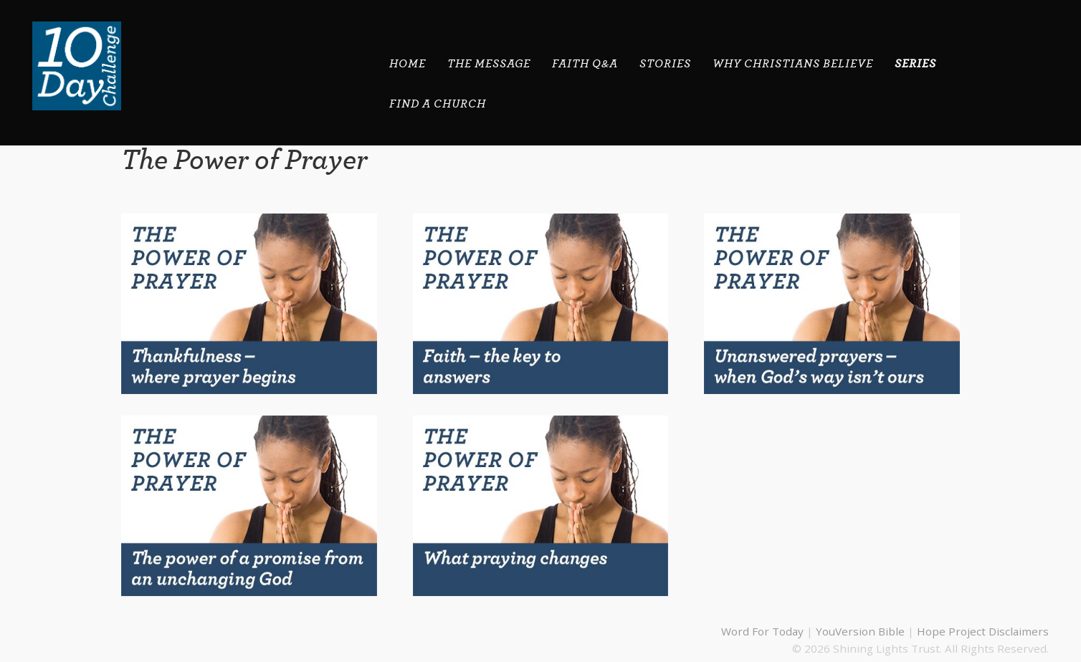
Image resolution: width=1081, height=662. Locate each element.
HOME (407, 63)
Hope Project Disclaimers (983, 631)
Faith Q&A (585, 63)
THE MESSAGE (488, 63)
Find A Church (437, 104)
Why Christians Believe (793, 63)
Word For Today (762, 631)
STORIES (665, 63)
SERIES (915, 63)
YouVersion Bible (860, 631)
